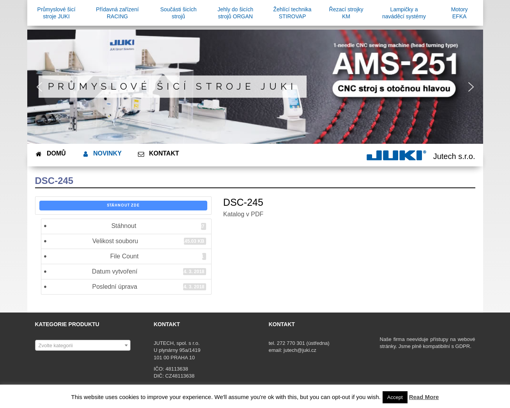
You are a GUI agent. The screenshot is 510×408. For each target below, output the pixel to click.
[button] (39, 87)
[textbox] (82, 345)
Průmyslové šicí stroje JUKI (172, 86)
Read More (424, 397)
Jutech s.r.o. (454, 156)
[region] (255, 87)
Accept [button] (395, 397)
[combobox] (83, 345)
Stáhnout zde (123, 205)
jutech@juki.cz (301, 350)
